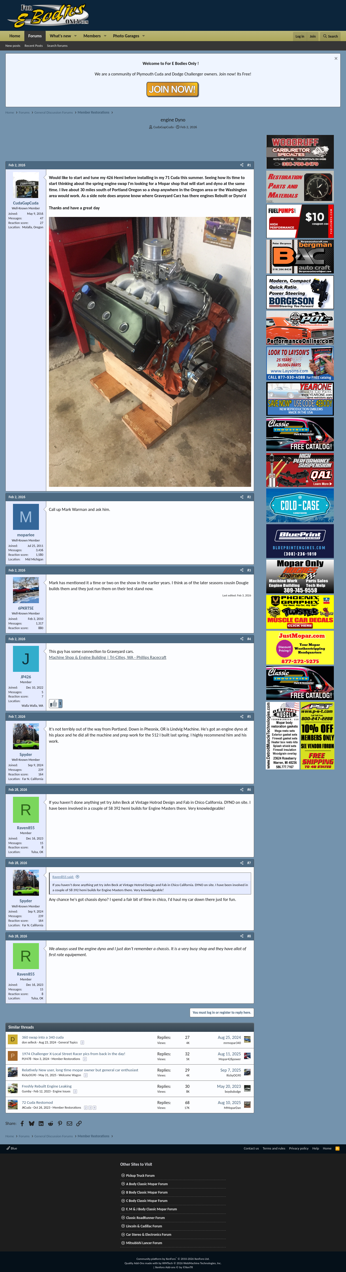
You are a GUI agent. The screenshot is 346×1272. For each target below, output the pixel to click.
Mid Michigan (34, 559)
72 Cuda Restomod (37, 1102)
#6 (249, 790)
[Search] (330, 36)
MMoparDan (232, 1108)
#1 (249, 165)
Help (315, 1148)
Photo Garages (126, 35)
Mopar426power (230, 1059)
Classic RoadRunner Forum (145, 1218)
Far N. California (32, 779)
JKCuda (26, 1107)
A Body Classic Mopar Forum (147, 1184)
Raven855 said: (63, 877)
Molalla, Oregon (32, 227)
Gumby (26, 1091)
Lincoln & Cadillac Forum (144, 1226)
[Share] (241, 165)
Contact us (251, 1148)
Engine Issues (62, 1091)
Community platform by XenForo (173, 1259)
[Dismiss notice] (335, 59)
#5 (249, 717)
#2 (249, 497)
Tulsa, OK (37, 852)
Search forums (57, 46)
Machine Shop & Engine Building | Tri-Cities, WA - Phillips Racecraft (107, 657)
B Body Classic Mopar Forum (147, 1192)
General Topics (68, 1042)
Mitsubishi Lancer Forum (144, 1243)
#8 (249, 936)
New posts (12, 46)
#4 (249, 639)
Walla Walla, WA (32, 706)
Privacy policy (299, 1148)
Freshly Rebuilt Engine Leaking (47, 1086)
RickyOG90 (29, 1075)
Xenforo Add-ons (174, 1267)
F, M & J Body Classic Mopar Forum (151, 1209)
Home (14, 35)
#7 (249, 863)
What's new (60, 35)
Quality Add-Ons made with (142, 1263)
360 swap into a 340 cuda (43, 1037)
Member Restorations (66, 1059)
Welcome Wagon (70, 1075)
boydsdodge (233, 1091)
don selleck (29, 1042)
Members (92, 35)
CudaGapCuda (163, 127)
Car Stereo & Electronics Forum (148, 1235)
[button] (75, 36)
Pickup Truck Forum (140, 1176)
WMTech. (191, 1263)
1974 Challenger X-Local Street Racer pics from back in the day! (73, 1053)
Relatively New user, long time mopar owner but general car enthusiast (80, 1070)
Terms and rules (274, 1148)
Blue (11, 1148)
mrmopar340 (232, 1043)
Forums (35, 35)
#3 (249, 570)
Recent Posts (34, 46)
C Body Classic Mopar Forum (147, 1201)
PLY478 (26, 1059)
